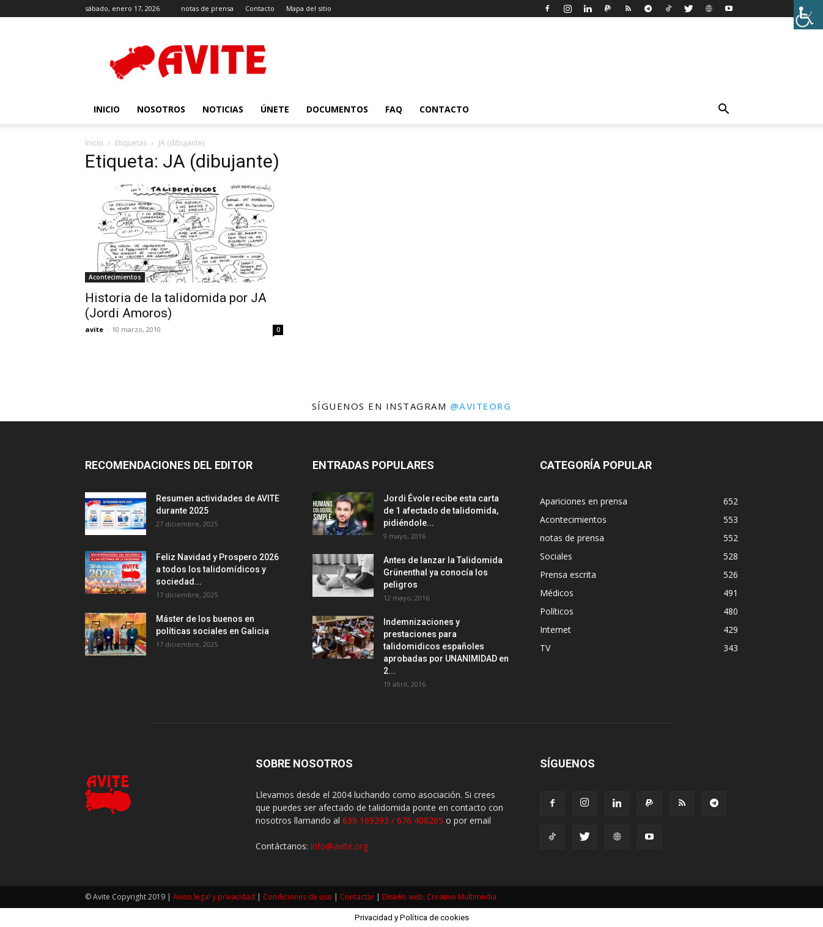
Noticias (222, 109)
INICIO (107, 109)
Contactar (357, 897)
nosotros (161, 109)
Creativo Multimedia (461, 897)
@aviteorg (481, 406)
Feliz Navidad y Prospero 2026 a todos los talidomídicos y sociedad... (217, 569)
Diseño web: (404, 897)
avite (94, 329)
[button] (723, 110)
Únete (274, 109)
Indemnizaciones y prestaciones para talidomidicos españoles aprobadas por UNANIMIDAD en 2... (446, 646)
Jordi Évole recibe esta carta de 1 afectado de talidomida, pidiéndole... (441, 510)
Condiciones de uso (297, 897)
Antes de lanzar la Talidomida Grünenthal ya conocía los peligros (443, 572)
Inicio (94, 143)
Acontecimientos (115, 277)
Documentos (337, 109)
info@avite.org (339, 846)
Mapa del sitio (308, 8)
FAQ (393, 109)
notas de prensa (207, 8)
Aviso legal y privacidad (214, 897)
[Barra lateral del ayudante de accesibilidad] (808, 14)
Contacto (260, 8)
